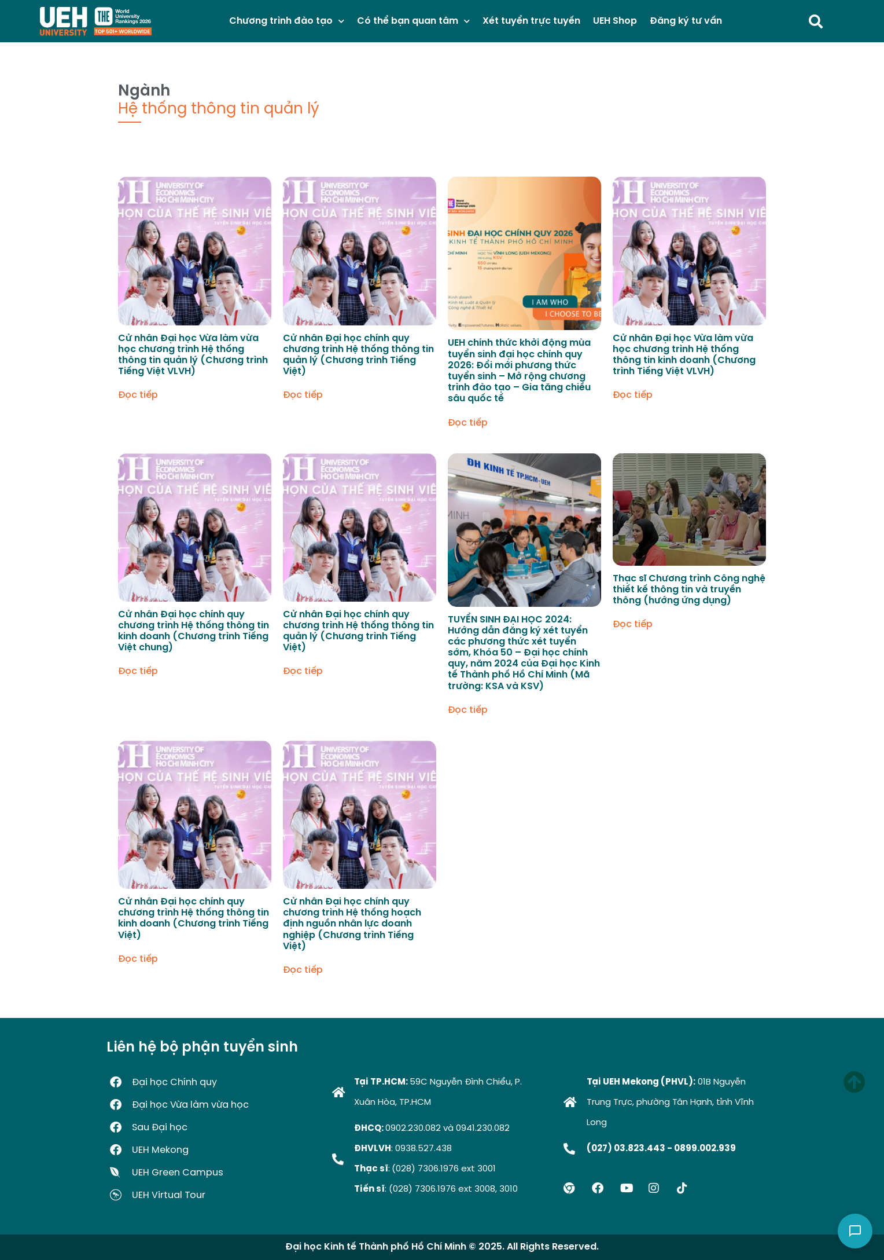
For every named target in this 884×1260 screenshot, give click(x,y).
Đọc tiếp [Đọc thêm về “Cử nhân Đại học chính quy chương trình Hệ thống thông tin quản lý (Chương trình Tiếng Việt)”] (303, 395)
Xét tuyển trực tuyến (531, 21)
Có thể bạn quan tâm (413, 21)
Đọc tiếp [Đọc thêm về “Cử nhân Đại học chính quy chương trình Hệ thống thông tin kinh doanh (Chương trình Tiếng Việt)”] (138, 959)
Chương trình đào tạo (286, 21)
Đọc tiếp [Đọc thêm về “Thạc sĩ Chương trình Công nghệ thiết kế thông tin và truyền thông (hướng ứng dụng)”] (633, 624)
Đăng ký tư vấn (686, 21)
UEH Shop (615, 21)
